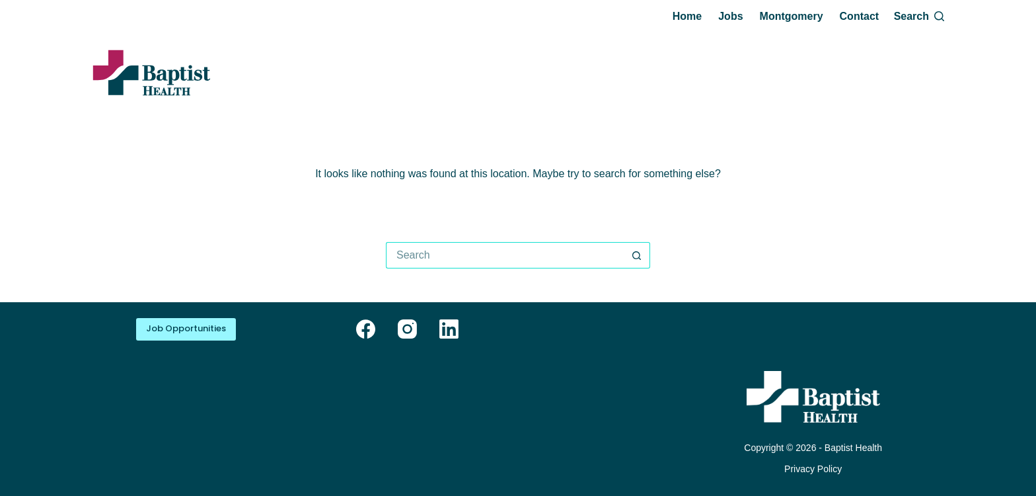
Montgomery (791, 16)
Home (687, 16)
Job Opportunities (186, 328)
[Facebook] (365, 329)
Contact (859, 16)
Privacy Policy (813, 469)
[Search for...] (505, 255)
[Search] (919, 16)
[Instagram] (407, 329)
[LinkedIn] (449, 329)
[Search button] (637, 255)
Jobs (730, 16)
